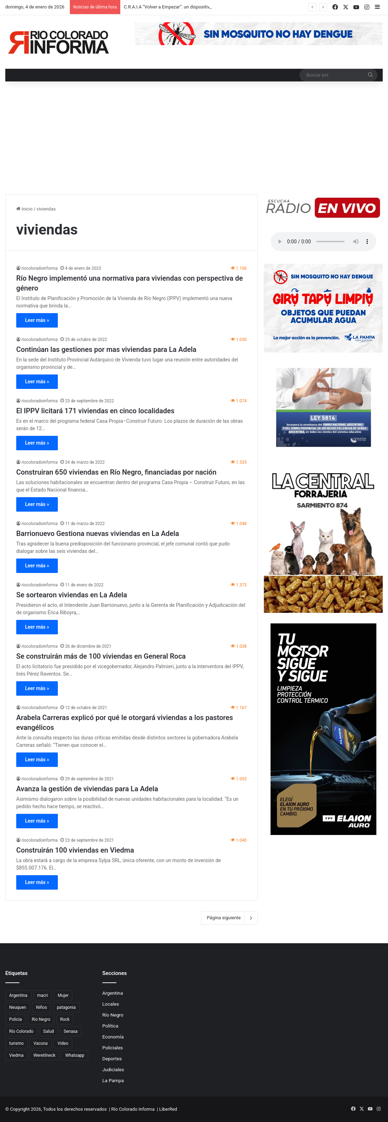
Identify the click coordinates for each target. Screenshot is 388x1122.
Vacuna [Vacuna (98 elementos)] (41, 1043)
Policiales (112, 1047)
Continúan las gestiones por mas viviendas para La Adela (106, 349)
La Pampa (113, 1080)
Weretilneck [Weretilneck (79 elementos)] (44, 1055)
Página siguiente (229, 917)
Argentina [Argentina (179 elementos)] (18, 995)
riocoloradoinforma (39, 268)
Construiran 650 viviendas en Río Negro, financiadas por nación (116, 472)
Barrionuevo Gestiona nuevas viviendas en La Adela (97, 533)
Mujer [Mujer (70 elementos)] (63, 995)
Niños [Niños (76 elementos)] (41, 1007)
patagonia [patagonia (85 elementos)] (66, 1007)
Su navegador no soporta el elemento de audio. (323, 241)
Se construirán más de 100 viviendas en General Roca (101, 656)
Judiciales (113, 1069)
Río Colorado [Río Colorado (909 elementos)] (21, 1031)
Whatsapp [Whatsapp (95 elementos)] (74, 1055)
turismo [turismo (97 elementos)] (16, 1043)
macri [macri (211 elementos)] (42, 995)
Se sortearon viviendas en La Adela (71, 595)
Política (110, 1026)
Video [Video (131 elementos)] (62, 1043)
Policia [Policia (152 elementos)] (15, 1019)
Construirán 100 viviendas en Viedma (75, 850)
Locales (110, 1004)
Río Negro (112, 1015)
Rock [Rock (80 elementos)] (65, 1019)
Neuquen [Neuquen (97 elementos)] (17, 1007)
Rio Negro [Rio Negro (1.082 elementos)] (41, 1019)
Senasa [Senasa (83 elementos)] (71, 1031)
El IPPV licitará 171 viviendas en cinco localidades (95, 411)
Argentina (112, 993)
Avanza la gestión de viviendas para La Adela (87, 789)
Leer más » (37, 320)
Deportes (112, 1058)
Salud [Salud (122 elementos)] (48, 1031)
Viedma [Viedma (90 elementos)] (16, 1055)
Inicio (24, 209)
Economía (113, 1036)
